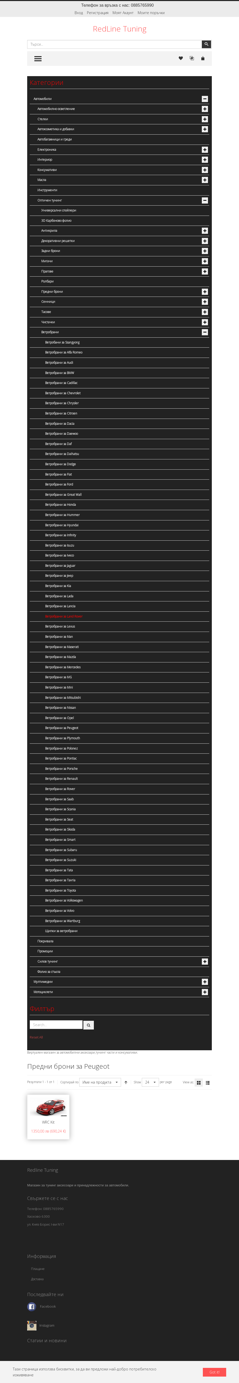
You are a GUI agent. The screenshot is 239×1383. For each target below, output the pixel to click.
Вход (79, 12)
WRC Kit (48, 1122)
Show (137, 1082)
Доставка (37, 1279)
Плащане (38, 1269)
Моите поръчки (151, 12)
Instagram (46, 1325)
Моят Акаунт (123, 12)
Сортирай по (69, 1082)
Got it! (215, 1372)
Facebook (48, 1306)
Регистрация (97, 12)
